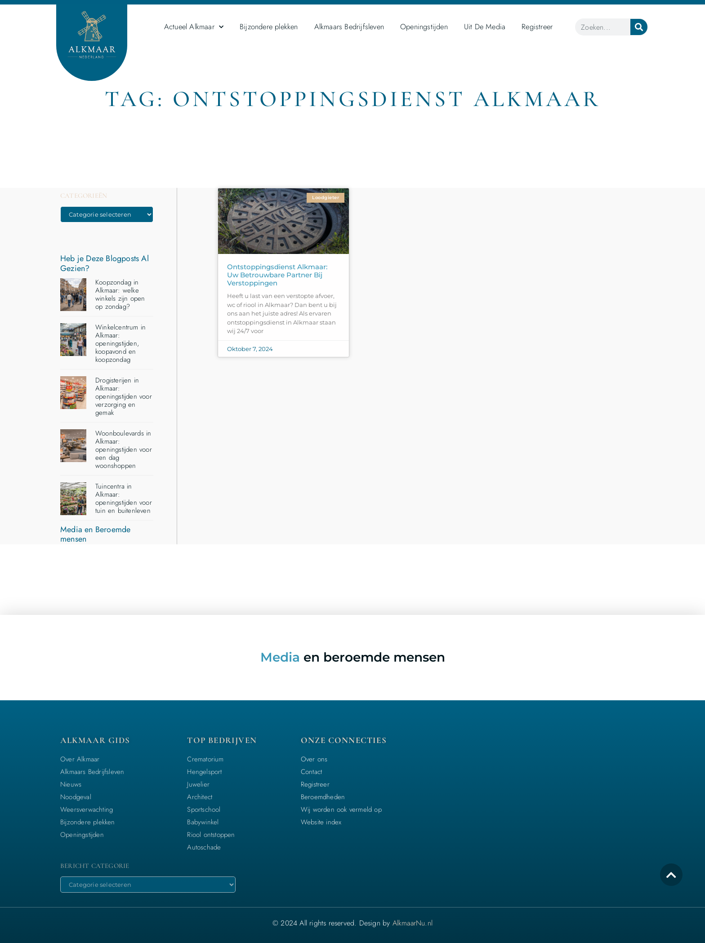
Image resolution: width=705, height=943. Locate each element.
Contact (311, 772)
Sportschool (203, 809)
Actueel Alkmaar (193, 27)
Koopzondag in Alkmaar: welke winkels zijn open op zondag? (120, 294)
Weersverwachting (86, 809)
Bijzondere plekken (269, 26)
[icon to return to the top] (671, 874)
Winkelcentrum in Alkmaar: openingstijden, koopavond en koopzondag (120, 343)
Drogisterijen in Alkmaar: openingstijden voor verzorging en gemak (123, 396)
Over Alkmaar (79, 759)
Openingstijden (424, 26)
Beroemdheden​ (323, 797)
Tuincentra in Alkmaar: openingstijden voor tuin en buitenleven (123, 498)
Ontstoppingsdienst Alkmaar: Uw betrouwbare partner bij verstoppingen (277, 274)
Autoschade (204, 847)
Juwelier (198, 784)
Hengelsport (204, 772)
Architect (199, 797)
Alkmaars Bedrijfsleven (349, 26)
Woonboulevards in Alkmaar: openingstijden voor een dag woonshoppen (123, 449)
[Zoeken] (638, 27)
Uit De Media (484, 26)
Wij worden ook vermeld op (341, 809)
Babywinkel (203, 822)
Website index (321, 822)
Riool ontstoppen (211, 835)
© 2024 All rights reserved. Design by (352, 923)
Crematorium (205, 759)
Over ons (314, 759)
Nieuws (70, 784)
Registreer (537, 26)
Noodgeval (75, 797)
